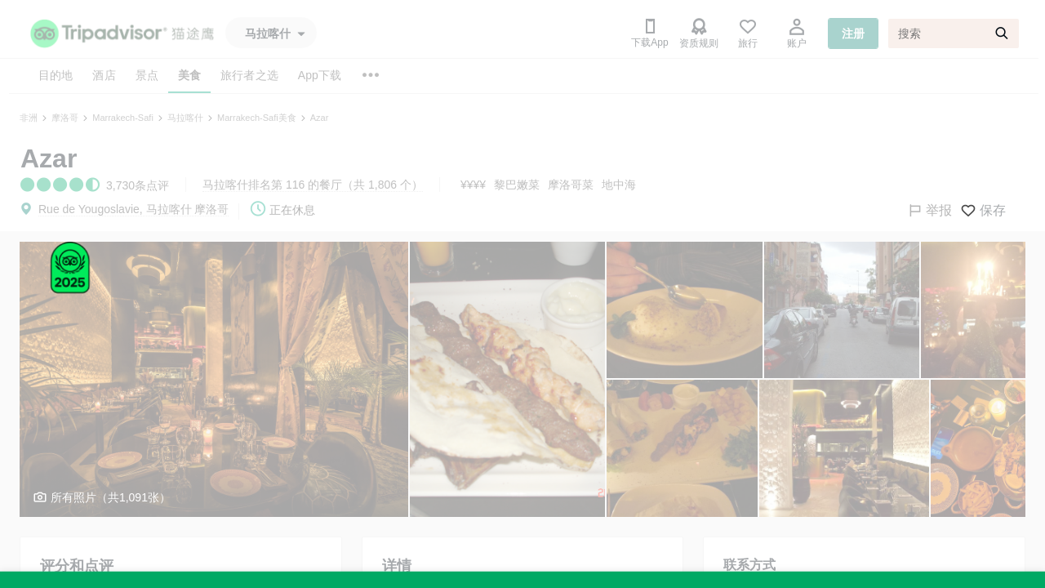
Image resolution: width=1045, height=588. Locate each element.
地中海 (619, 184)
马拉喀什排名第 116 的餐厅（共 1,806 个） (312, 184)
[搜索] (953, 33)
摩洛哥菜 (571, 184)
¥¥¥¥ (473, 184)
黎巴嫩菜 (517, 184)
